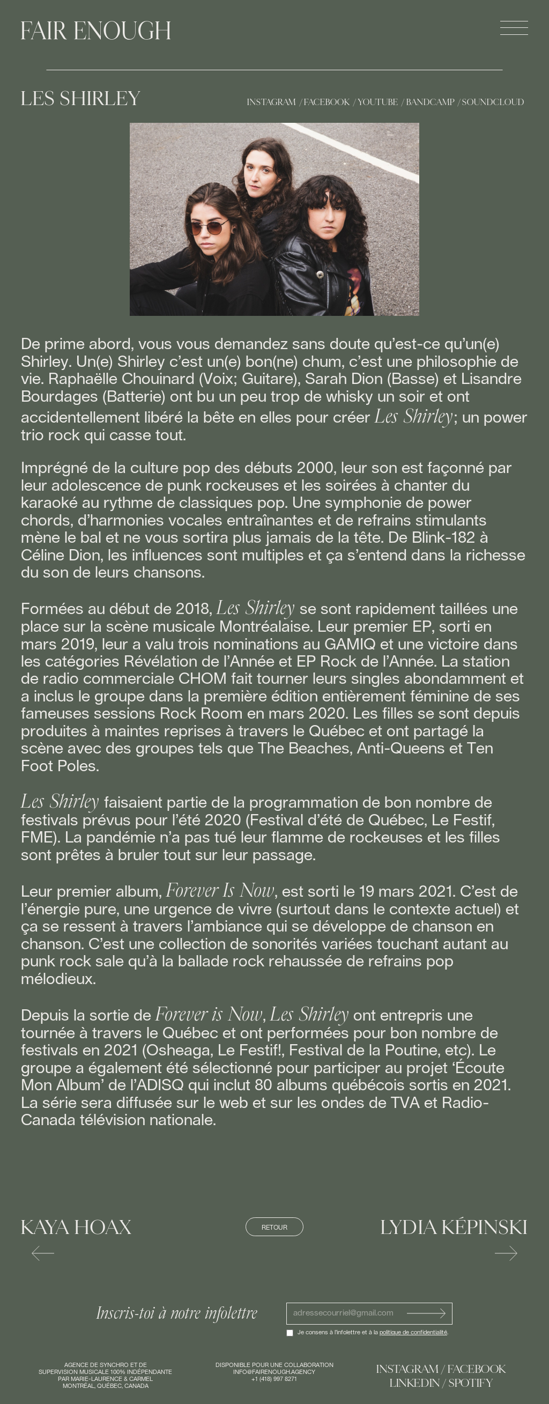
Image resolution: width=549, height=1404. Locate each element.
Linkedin (415, 1383)
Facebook (327, 102)
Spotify (471, 1383)
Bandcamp (430, 102)
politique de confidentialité (413, 1332)
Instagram (271, 102)
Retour (274, 1227)
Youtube (378, 102)
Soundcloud (493, 102)
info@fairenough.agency (274, 1372)
